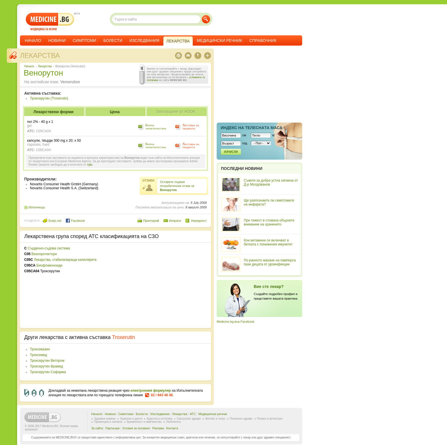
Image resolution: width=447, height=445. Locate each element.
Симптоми (84, 40)
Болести (112, 40)
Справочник (263, 40)
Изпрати (175, 220)
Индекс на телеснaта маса (251, 127)
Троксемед (38, 355)
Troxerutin (123, 337)
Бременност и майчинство (144, 421)
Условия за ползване (136, 428)
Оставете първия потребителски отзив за (177, 186)
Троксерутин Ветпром (47, 361)
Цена (114, 111)
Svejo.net (52, 220)
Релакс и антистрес (270, 418)
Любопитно (173, 421)
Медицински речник (219, 40)
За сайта (97, 428)
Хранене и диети (131, 418)
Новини (57, 40)
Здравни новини (104, 418)
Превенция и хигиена (108, 421)
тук (89, 164)
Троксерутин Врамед (46, 366)
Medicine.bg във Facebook (235, 321)
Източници (37, 207)
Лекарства (40, 55)
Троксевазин (40, 349)
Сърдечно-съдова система (49, 248)
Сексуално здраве (189, 418)
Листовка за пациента (190, 126)
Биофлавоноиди (49, 265)
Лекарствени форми (53, 111)
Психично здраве (241, 418)
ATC (193, 414)
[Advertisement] (160, 285)
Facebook (75, 220)
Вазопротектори (44, 254)
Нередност (199, 220)
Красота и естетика (159, 418)
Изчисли (231, 151)
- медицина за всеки (50, 22)
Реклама (158, 428)
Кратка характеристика (155, 126)
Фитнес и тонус (215, 418)
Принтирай (151, 220)
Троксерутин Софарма (48, 372)
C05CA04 (43, 131)
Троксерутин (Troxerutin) (49, 98)
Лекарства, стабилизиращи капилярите (65, 260)
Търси (206, 19)
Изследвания (144, 40)
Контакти (172, 428)
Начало (33, 40)
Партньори (112, 428)
